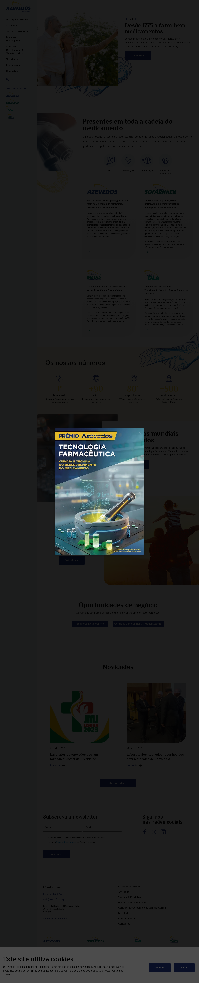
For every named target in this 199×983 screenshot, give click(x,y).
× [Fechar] (139, 433)
